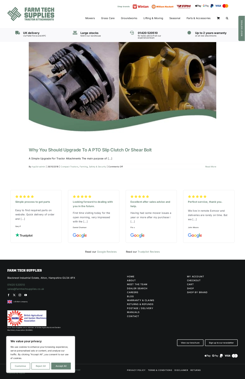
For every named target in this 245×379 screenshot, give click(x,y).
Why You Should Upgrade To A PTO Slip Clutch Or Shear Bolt (90, 150)
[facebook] (8, 295)
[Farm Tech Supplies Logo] (30, 8)
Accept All (61, 366)
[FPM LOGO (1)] (184, 6)
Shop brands (124, 6)
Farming (84, 166)
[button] (227, 18)
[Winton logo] (140, 5)
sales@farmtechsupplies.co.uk (25, 288)
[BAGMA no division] (26, 311)
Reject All (41, 366)
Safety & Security (97, 166)
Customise (20, 366)
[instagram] (20, 295)
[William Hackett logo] (162, 5)
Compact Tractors (69, 166)
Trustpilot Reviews (149, 251)
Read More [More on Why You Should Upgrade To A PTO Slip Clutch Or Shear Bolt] (210, 166)
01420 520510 (16, 284)
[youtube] (25, 295)
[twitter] (14, 295)
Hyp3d (22, 373)
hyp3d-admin (38, 166)
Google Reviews (107, 251)
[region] (40, 354)
